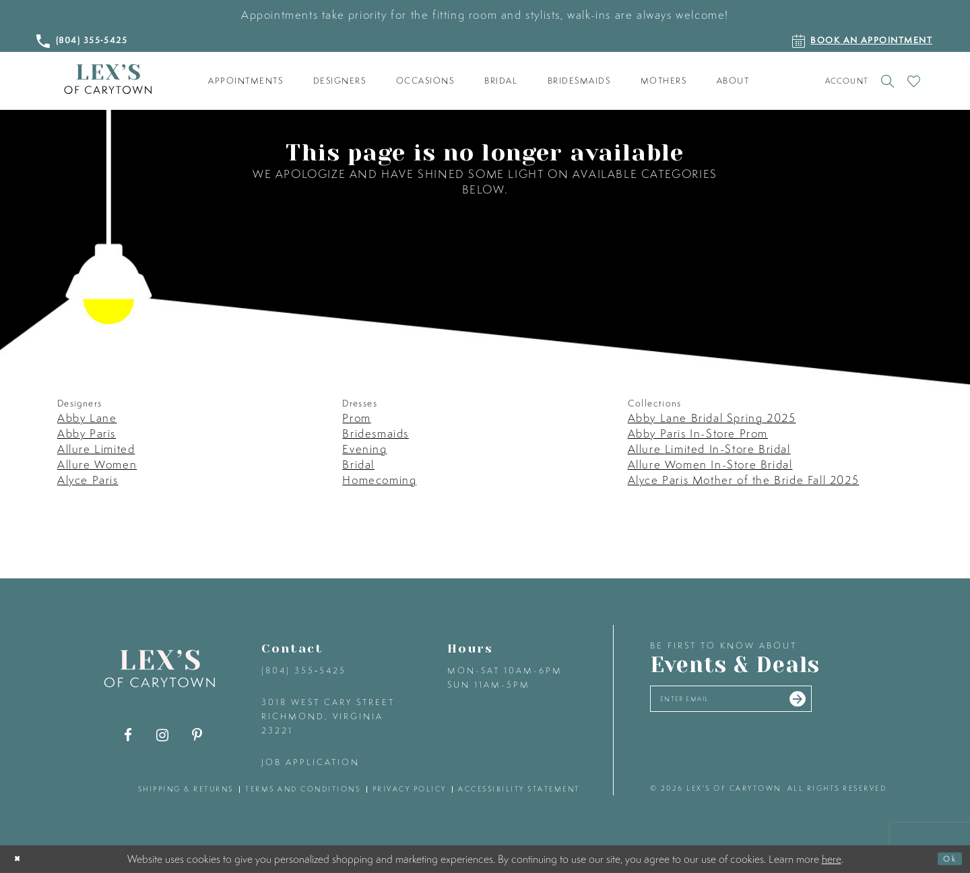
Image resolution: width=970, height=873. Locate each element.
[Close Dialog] (21, 859)
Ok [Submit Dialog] (945, 858)
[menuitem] (245, 81)
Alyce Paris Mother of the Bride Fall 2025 (744, 479)
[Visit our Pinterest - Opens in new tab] (197, 735)
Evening (364, 448)
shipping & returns (186, 788)
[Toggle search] (887, 80)
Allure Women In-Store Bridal (710, 464)
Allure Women (97, 464)
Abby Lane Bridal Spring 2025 (712, 417)
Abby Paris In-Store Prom (698, 433)
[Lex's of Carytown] (108, 79)
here (831, 858)
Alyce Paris (88, 479)
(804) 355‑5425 (303, 670)
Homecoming (379, 479)
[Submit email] (850, 704)
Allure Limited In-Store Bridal (709, 448)
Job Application (310, 762)
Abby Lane (87, 417)
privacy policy (410, 788)
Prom (356, 417)
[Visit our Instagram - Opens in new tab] (163, 735)
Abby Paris (86, 433)
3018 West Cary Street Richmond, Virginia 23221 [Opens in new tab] (328, 716)
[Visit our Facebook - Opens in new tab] (128, 735)
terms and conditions (302, 788)
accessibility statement (519, 788)
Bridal (358, 464)
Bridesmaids (375, 433)
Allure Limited (96, 448)
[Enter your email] (759, 703)
